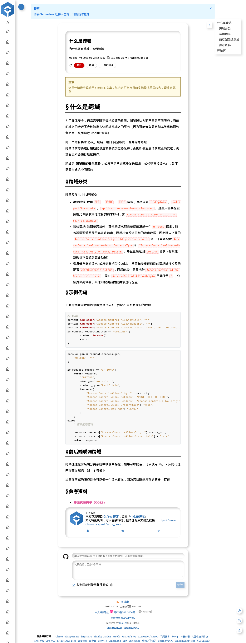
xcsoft (116, 639)
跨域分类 (225, 28)
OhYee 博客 (111, 516)
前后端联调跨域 (229, 39)
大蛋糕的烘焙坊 (200, 639)
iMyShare (86, 639)
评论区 (221, 50)
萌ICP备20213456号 (122, 615)
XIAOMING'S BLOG (148, 639)
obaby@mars (72, 639)
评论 (180, 587)
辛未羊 (175, 639)
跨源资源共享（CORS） (90, 502)
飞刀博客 (165, 639)
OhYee (59, 639)
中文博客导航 (101, 615)
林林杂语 (185, 639)
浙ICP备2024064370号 (123, 621)
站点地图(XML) (131, 630)
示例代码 (225, 34)
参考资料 (225, 45)
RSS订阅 (125, 604)
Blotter (123, 625)
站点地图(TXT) (114, 630)
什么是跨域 (137, 516)
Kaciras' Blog (129, 639)
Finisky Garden (102, 639)
